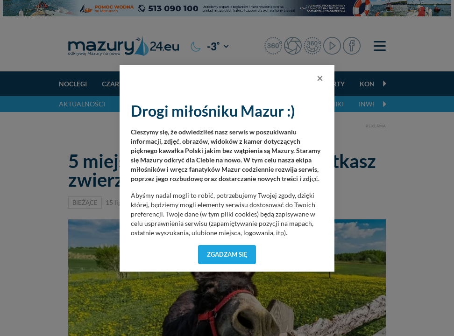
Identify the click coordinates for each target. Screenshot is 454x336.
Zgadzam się (227, 254)
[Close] (320, 78)
